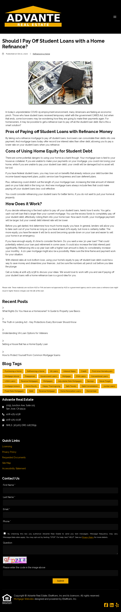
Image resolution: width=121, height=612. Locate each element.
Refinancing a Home (41, 54)
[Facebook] (106, 605)
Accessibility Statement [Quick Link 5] (14, 468)
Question (7, 542)
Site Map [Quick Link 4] (6, 463)
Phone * (7, 521)
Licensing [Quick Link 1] (7, 446)
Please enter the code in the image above (24, 567)
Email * (6, 509)
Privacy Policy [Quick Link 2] (9, 452)
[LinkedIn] (112, 605)
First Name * (9, 485)
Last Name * (9, 497)
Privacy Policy (88, 537)
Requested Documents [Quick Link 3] (14, 457)
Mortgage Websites (24, 599)
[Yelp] (117, 605)
